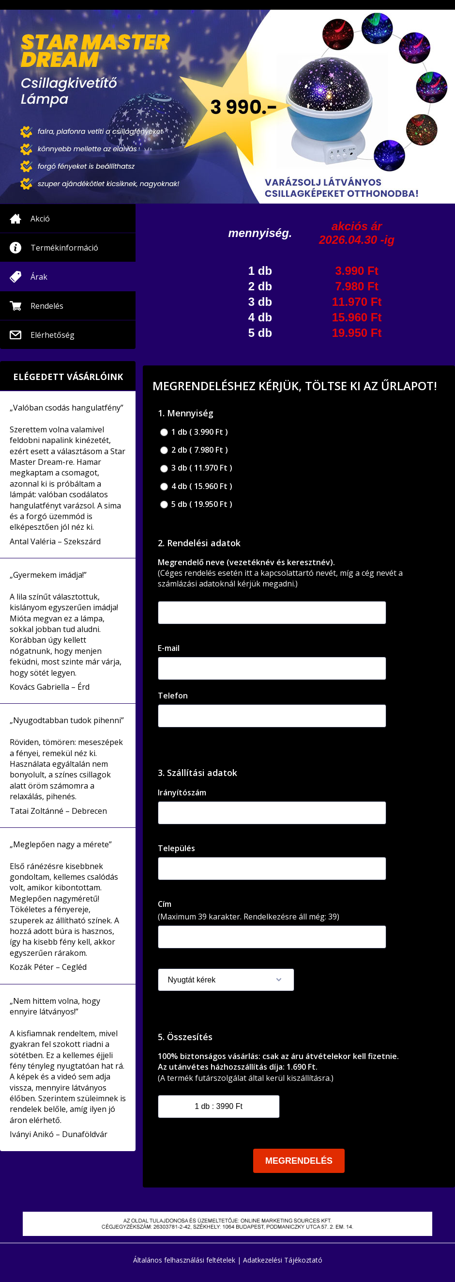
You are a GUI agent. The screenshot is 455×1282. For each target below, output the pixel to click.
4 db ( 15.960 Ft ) (196, 486)
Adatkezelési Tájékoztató (282, 1260)
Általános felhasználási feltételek (184, 1260)
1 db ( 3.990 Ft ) (194, 432)
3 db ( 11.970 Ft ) (196, 468)
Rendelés (46, 306)
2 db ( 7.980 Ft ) (194, 450)
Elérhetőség (52, 335)
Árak (38, 276)
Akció (40, 218)
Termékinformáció (64, 247)
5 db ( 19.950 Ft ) (196, 504)
